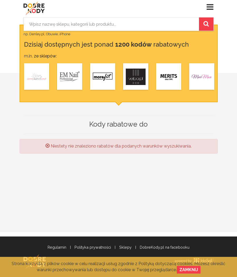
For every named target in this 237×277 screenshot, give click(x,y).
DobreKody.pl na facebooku (164, 247)
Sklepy (125, 247)
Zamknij (188, 269)
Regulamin (57, 247)
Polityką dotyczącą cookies (165, 263)
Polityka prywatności (93, 247)
